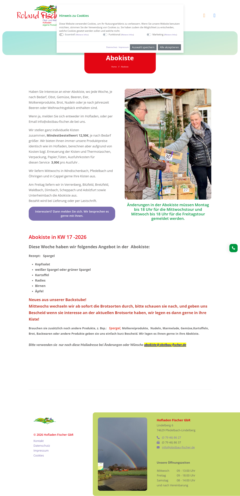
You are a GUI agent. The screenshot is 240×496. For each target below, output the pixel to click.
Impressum (124, 47)
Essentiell (77, 34)
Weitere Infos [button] (82, 34)
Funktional (121, 34)
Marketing (164, 34)
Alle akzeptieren (169, 47)
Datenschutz (111, 47)
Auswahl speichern (143, 47)
